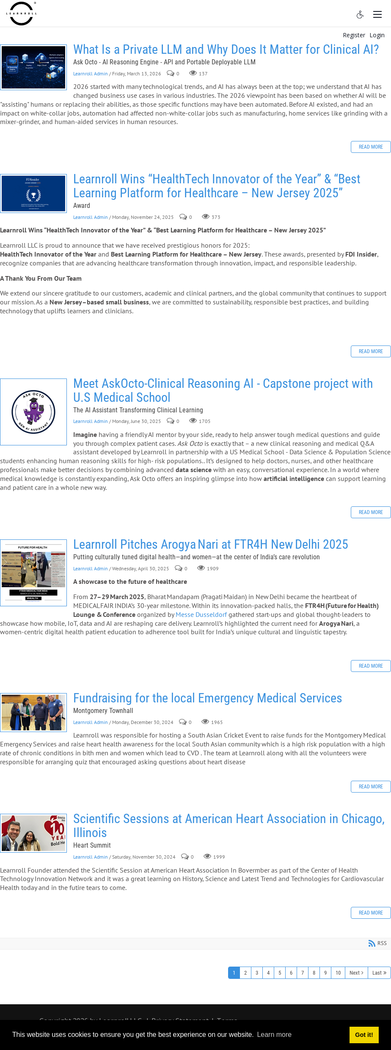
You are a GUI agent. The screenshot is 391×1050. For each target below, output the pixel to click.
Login (377, 35)
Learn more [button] (274, 1034)
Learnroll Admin (90, 73)
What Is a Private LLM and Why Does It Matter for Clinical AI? (33, 67)
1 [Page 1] (234, 973)
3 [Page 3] (257, 973)
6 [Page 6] (291, 973)
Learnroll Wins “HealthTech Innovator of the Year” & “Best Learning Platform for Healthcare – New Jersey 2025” (33, 193)
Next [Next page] (355, 973)
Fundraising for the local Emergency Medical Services (33, 713)
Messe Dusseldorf (202, 614)
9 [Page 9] (325, 973)
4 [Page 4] (268, 973)
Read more (371, 147)
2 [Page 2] (245, 973)
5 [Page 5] (279, 973)
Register (354, 35)
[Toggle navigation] (377, 13)
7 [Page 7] (302, 973)
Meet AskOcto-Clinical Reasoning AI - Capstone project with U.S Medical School (33, 412)
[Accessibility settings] (360, 13)
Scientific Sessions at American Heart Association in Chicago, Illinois (33, 833)
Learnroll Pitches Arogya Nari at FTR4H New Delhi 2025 (33, 573)
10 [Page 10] (338, 973)
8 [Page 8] (314, 973)
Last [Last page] (377, 973)
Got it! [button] (364, 1034)
